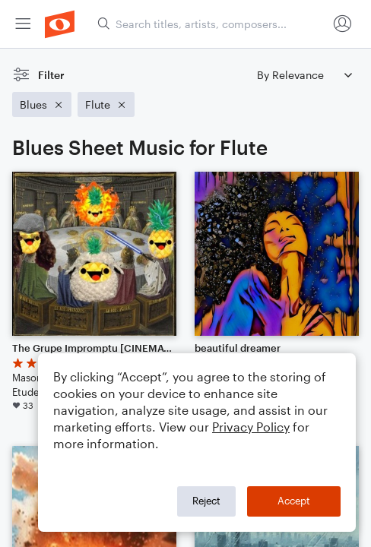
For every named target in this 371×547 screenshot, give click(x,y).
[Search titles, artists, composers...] (212, 23)
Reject (206, 501)
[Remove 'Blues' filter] (41, 104)
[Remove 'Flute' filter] (106, 104)
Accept (293, 501)
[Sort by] (304, 75)
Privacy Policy (251, 426)
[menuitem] (22, 24)
